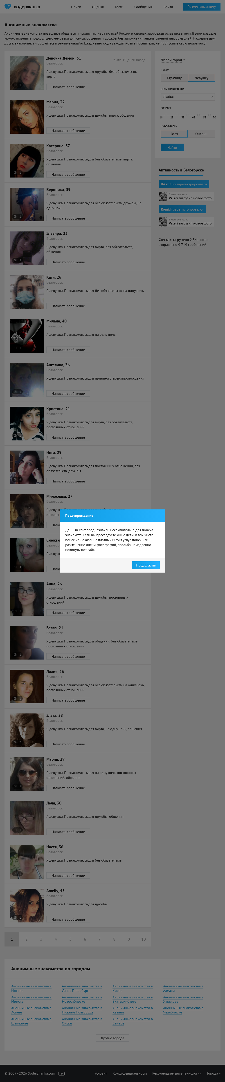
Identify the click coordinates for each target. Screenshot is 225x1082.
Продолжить (146, 565)
